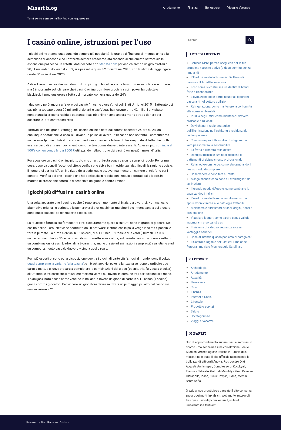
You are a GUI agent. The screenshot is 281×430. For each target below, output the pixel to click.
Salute (195, 311)
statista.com (108, 64)
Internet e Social (201, 297)
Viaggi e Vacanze (238, 7)
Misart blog (42, 7)
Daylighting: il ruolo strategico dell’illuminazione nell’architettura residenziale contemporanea (217, 130)
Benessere (212, 7)
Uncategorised (200, 316)
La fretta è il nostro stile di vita (211, 150)
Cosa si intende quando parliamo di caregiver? (221, 237)
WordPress (47, 422)
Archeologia (198, 268)
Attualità (196, 277)
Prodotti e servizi (202, 306)
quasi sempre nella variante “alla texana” (55, 263)
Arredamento (171, 7)
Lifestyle (197, 301)
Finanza (192, 7)
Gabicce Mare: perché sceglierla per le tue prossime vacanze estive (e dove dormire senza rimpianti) (219, 67)
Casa (194, 287)
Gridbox (64, 422)
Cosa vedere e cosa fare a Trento (213, 174)
